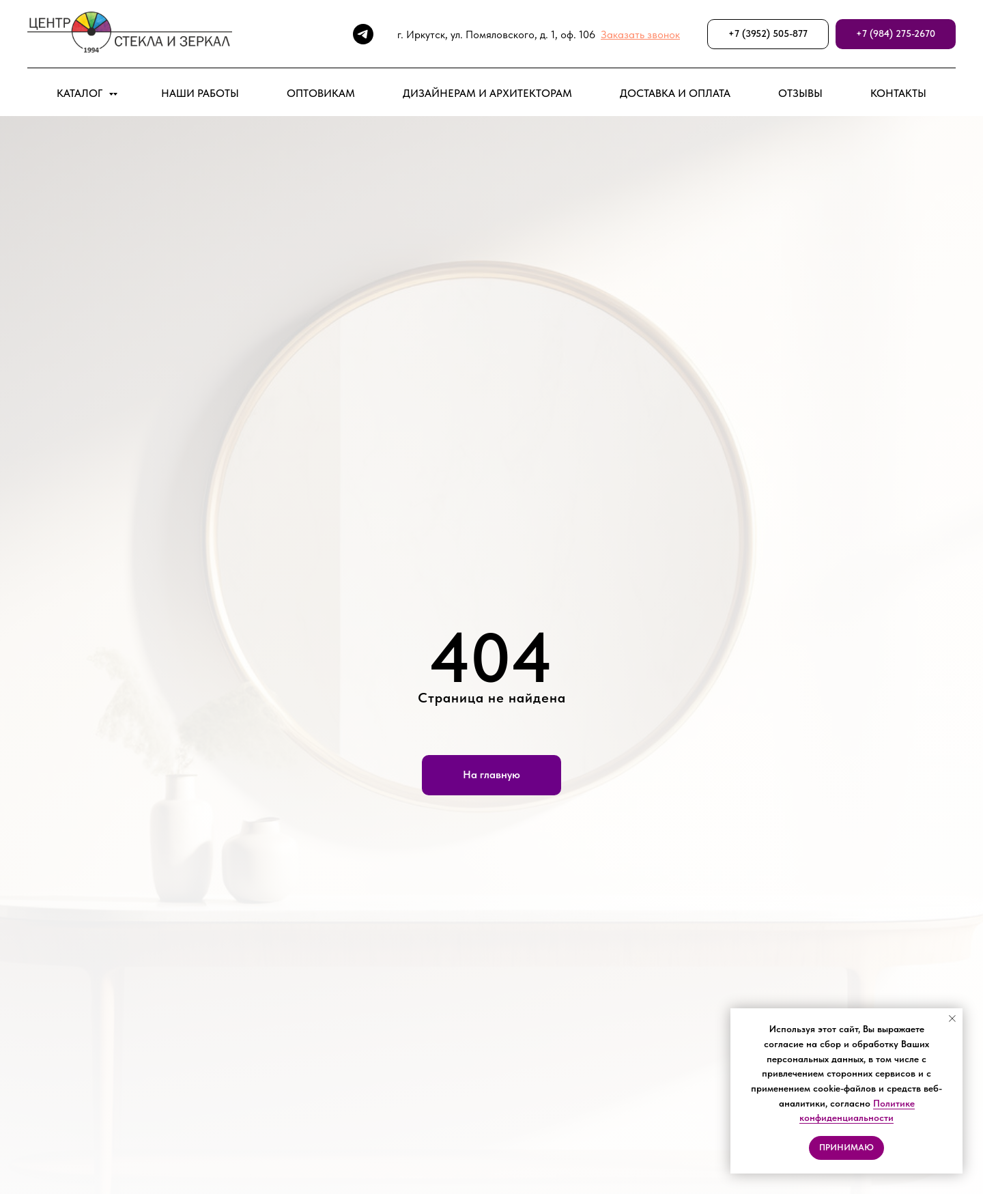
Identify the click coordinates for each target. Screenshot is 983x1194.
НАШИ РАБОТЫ (200, 93)
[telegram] (363, 34)
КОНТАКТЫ (898, 93)
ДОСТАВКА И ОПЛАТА (675, 93)
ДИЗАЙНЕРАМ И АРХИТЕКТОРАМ (487, 93)
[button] (640, 34)
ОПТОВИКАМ (321, 93)
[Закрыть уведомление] (952, 1018)
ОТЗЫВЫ (800, 93)
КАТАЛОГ (81, 93)
